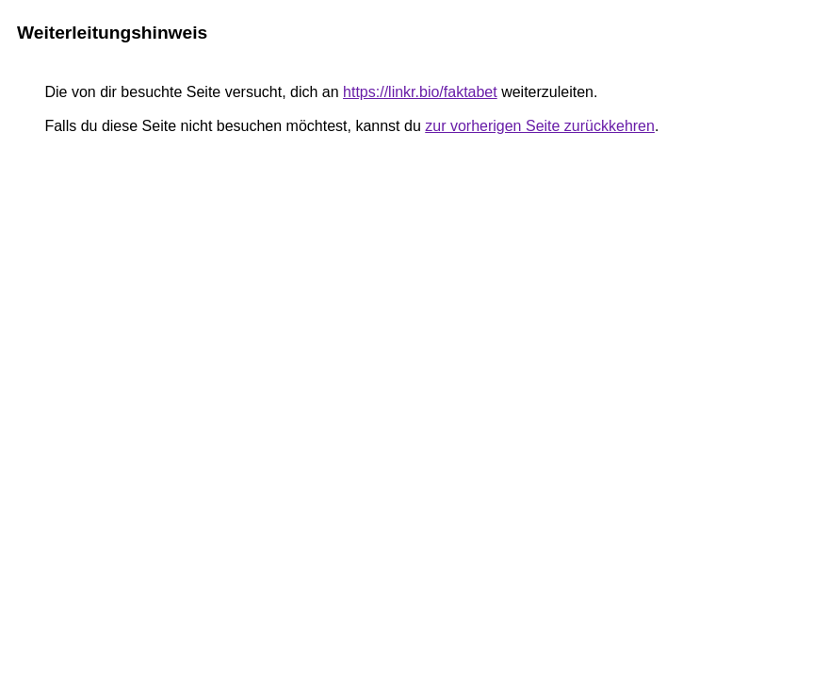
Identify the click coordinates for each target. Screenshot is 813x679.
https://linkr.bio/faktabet (420, 92)
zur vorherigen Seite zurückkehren (540, 126)
